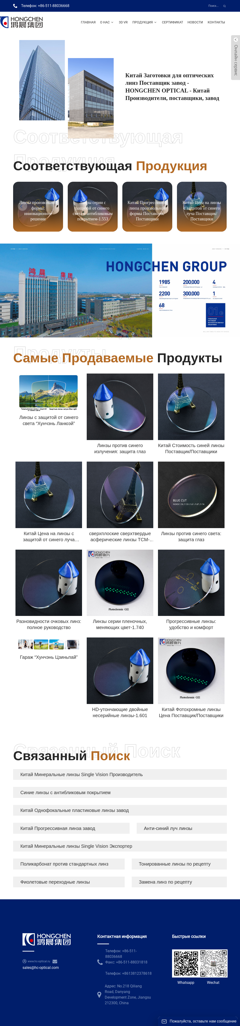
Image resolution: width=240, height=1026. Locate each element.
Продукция (145, 22)
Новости (195, 22)
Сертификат (172, 22)
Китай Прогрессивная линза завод (57, 828)
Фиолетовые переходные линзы (55, 882)
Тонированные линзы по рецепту (174, 864)
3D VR (123, 22)
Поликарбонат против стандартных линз (64, 864)
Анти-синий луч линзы (168, 828)
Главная (88, 22)
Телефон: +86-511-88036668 (45, 6)
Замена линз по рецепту (165, 882)
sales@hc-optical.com (40, 967)
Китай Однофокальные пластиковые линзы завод (74, 810)
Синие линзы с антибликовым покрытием (65, 792)
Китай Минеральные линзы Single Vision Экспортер (76, 846)
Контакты (216, 22)
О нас (107, 22)
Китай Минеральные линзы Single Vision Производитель (81, 774)
